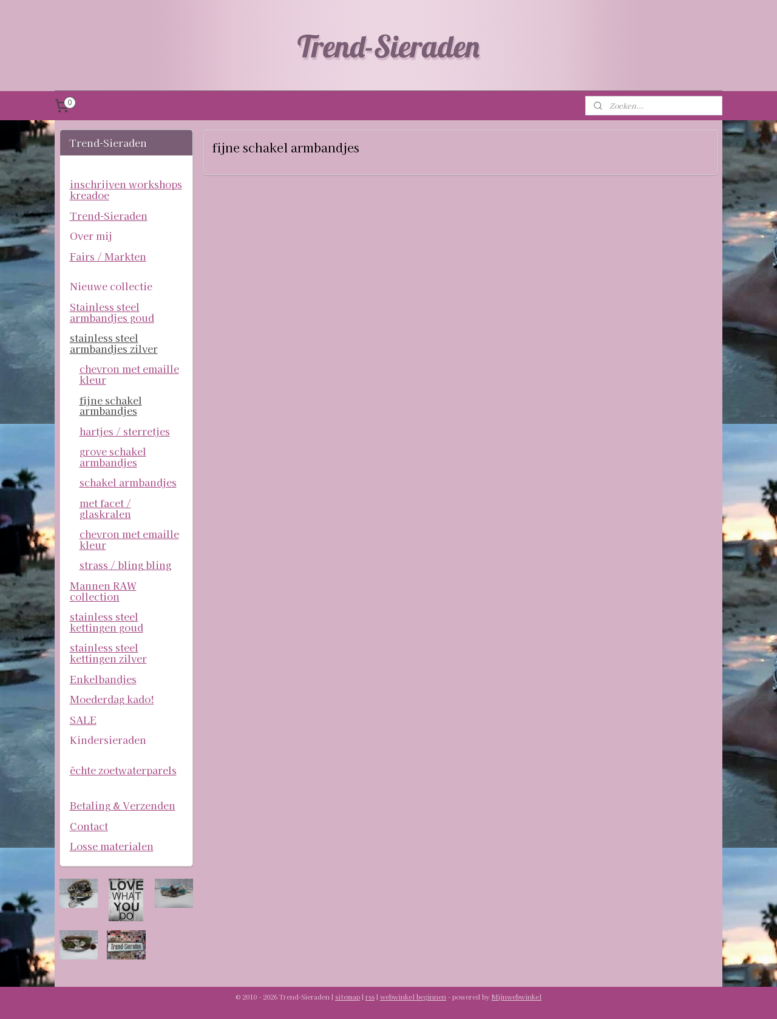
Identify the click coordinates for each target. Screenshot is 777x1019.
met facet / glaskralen (105, 508)
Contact (89, 826)
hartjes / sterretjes (125, 431)
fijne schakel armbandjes (111, 405)
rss (370, 996)
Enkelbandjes (103, 679)
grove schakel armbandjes (113, 456)
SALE (83, 719)
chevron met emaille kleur (129, 374)
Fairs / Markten (108, 256)
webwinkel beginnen (413, 996)
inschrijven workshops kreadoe (126, 189)
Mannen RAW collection (103, 591)
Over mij (91, 235)
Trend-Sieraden (109, 215)
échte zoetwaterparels (123, 770)
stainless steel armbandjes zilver (114, 343)
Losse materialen (112, 846)
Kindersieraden (108, 739)
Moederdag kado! (112, 699)
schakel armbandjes (128, 482)
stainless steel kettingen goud (106, 622)
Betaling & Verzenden (122, 805)
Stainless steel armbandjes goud (112, 312)
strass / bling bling (125, 564)
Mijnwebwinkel (516, 996)
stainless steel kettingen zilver (108, 653)
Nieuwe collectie (111, 286)
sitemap (347, 996)
